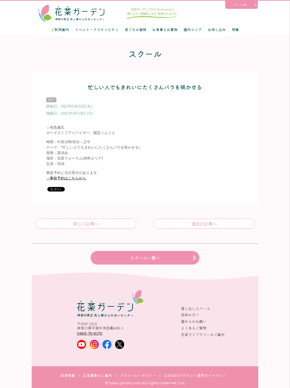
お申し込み (217, 29)
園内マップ (193, 29)
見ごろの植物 (135, 29)
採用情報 (67, 375)
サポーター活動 (240, 4)
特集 (235, 29)
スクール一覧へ (145, 258)
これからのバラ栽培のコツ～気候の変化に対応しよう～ (204, 224)
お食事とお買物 (165, 29)
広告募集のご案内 (97, 375)
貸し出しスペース (195, 308)
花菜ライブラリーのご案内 (203, 334)
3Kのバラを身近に (85, 224)
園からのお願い (193, 321)
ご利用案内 (60, 29)
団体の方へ (190, 314)
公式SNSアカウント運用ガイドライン (195, 375)
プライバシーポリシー (138, 375)
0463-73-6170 (89, 333)
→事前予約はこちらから (66, 178)
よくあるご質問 (193, 328)
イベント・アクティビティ (96, 29)
